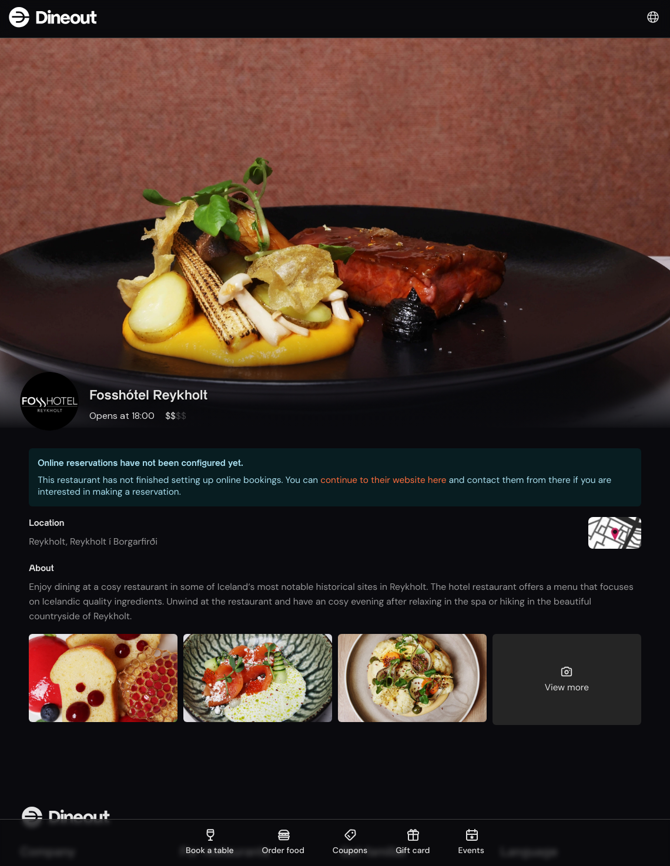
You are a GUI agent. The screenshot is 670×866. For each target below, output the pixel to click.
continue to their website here (383, 480)
